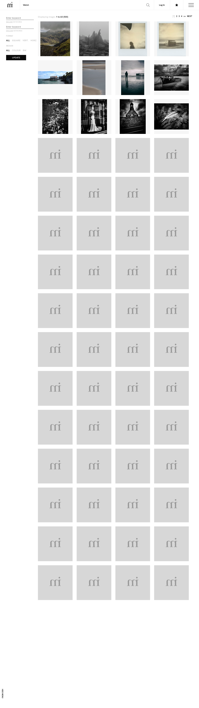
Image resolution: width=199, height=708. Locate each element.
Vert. (25, 40)
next (189, 16)
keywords (14, 22)
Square (16, 40)
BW (24, 50)
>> (185, 16)
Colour (16, 50)
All (8, 40)
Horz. (34, 40)
